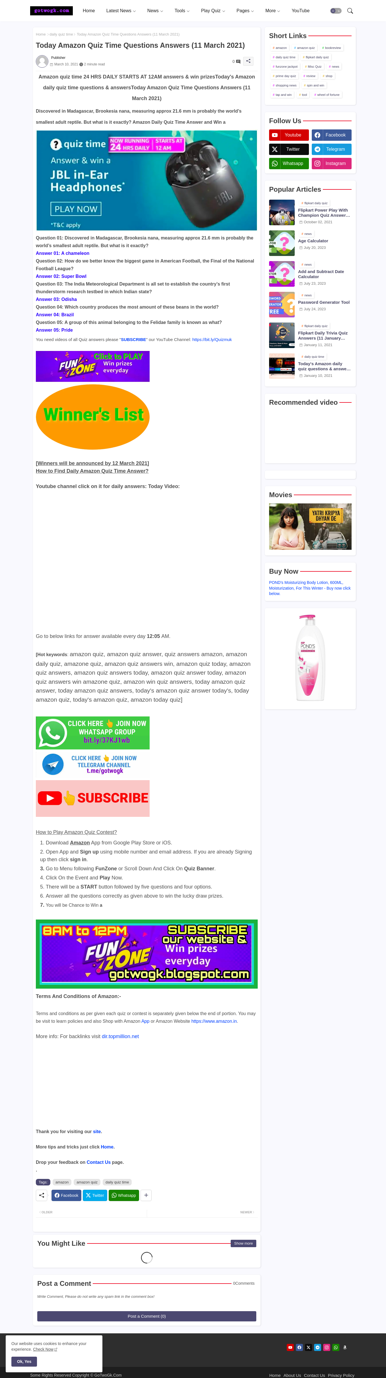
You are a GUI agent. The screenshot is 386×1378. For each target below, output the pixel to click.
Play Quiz (210, 10)
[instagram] (326, 1347)
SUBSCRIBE (133, 339)
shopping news (286, 85)
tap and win (284, 94)
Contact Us (99, 1162)
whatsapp (293, 163)
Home (89, 10)
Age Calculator (313, 240)
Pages (243, 10)
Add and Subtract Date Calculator (321, 274)
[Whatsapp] (124, 1195)
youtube (293, 135)
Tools (180, 10)
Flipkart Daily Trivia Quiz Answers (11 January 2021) (323, 335)
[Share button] (146, 1195)
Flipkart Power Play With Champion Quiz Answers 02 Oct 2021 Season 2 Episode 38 (323, 213)
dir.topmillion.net (120, 1036)
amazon (62, 1182)
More (270, 10)
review (310, 76)
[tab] (89, 10)
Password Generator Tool (324, 302)
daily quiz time (61, 34)
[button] (336, 11)
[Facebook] (66, 1195)
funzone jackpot (287, 66)
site (97, 1131)
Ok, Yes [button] (24, 1361)
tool (304, 94)
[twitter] (308, 1347)
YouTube (300, 10)
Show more (243, 1243)
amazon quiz (87, 1182)
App (145, 1021)
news (335, 66)
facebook (336, 135)
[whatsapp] (335, 1347)
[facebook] (299, 1347)
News (153, 10)
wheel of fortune (328, 94)
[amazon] (344, 1347)
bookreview (333, 47)
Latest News (118, 10)
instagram (335, 163)
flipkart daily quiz (317, 57)
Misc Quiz (314, 66)
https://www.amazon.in (214, 1021)
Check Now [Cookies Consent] (43, 1349)
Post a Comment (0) (147, 1316)
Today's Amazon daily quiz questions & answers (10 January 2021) (324, 366)
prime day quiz (286, 76)
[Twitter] (95, 1195)
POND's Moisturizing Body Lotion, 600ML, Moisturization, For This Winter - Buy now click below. (310, 588)
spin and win (315, 85)
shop (329, 76)
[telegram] (317, 1347)
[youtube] (290, 1347)
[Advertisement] (147, 1088)
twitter (293, 149)
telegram (335, 149)
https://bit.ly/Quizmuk (212, 339)
